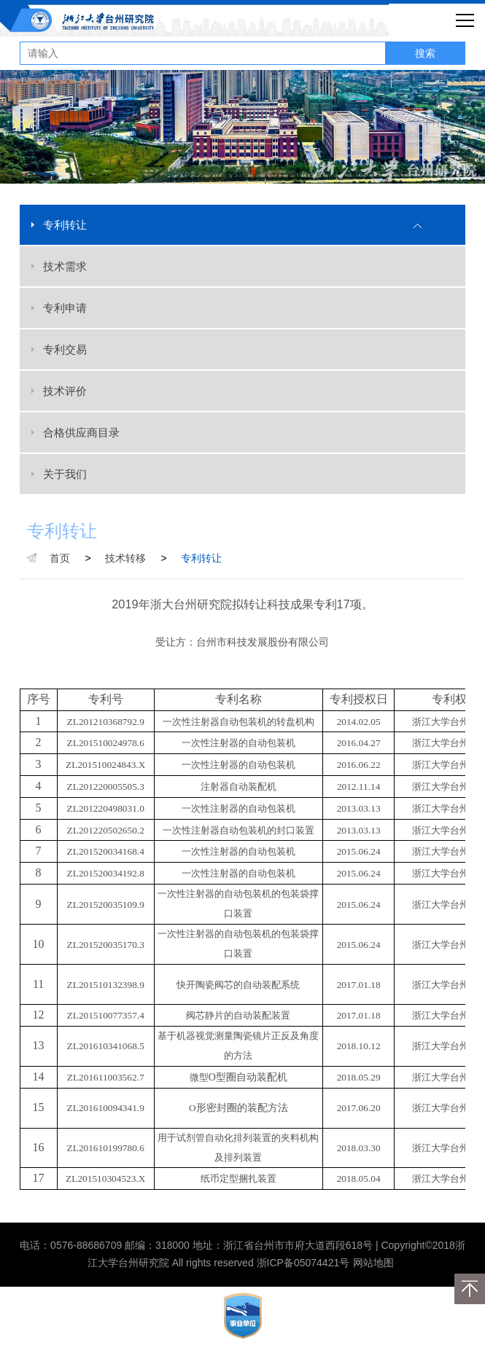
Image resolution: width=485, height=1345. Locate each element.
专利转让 (65, 225)
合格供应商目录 (81, 432)
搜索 (425, 53)
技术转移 (125, 558)
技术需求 (65, 266)
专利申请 (65, 308)
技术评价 (65, 391)
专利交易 (65, 349)
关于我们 (65, 474)
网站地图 (373, 1262)
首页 (60, 558)
